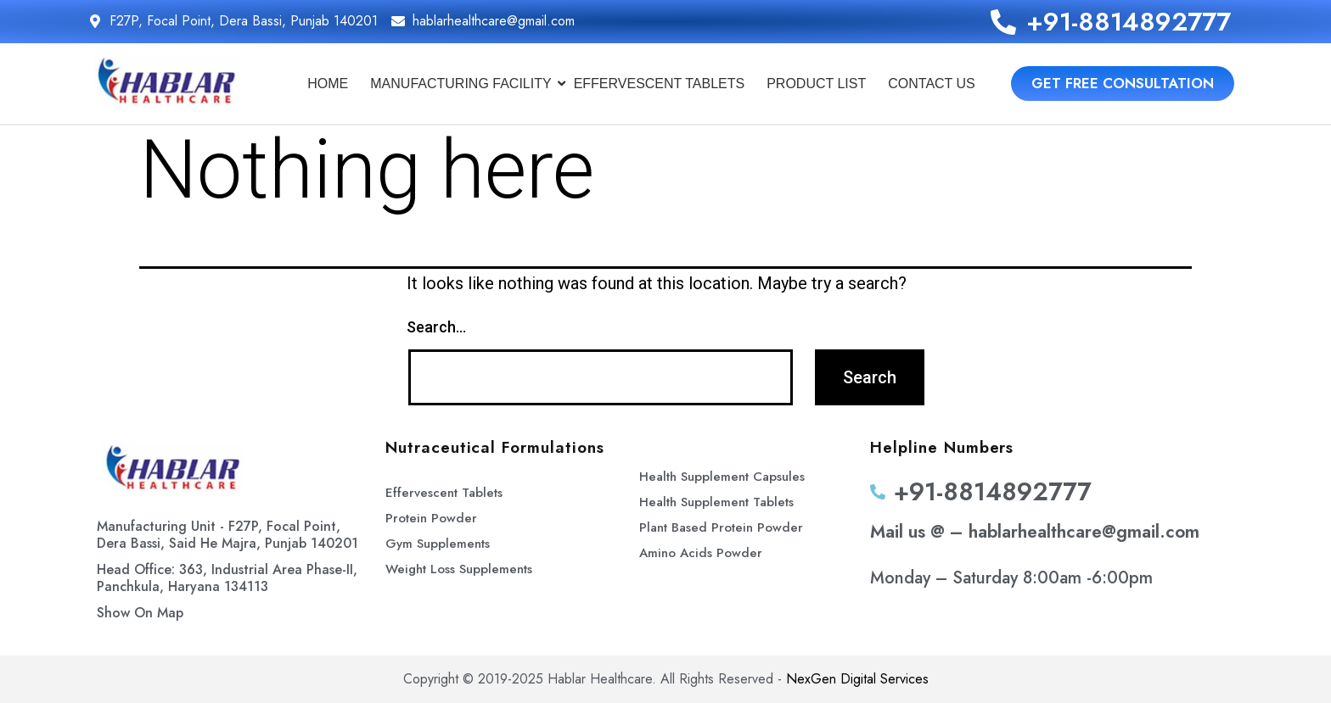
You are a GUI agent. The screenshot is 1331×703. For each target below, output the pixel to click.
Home (327, 83)
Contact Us (931, 83)
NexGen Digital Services (857, 679)
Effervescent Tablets (659, 83)
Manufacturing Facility (463, 83)
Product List (816, 83)
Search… (436, 327)
